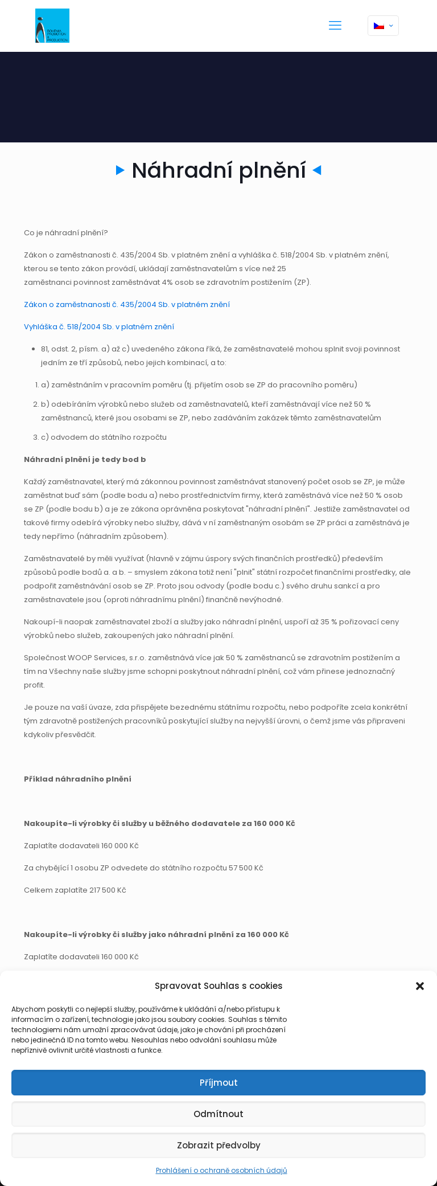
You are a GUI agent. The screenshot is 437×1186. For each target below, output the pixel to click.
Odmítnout (218, 1114)
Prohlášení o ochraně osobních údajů (221, 1170)
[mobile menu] (335, 25)
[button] (420, 986)
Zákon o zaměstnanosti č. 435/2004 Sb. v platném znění (127, 304)
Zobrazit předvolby (219, 1145)
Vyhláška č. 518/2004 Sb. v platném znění (99, 326)
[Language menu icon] (383, 25)
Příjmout (219, 1083)
